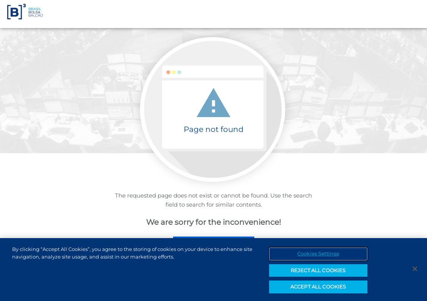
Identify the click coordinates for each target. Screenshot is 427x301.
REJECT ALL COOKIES (318, 271)
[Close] (415, 270)
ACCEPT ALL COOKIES (318, 288)
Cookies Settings (318, 255)
